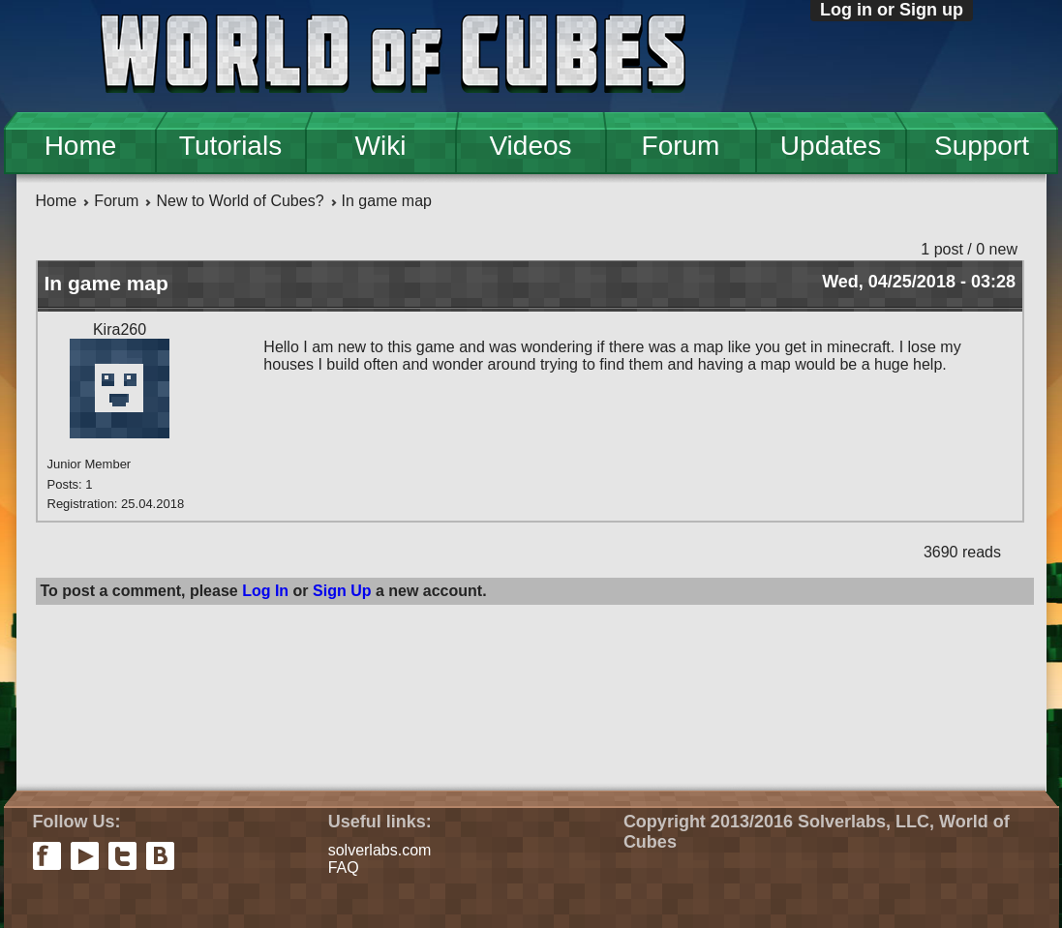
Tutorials (230, 146)
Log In (265, 591)
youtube (85, 856)
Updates (830, 146)
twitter (122, 856)
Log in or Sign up (891, 9)
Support (981, 146)
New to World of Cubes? (239, 201)
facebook (47, 856)
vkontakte (160, 856)
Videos (530, 146)
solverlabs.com (380, 850)
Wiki (381, 146)
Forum (681, 146)
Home (81, 146)
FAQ (343, 867)
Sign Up (342, 591)
